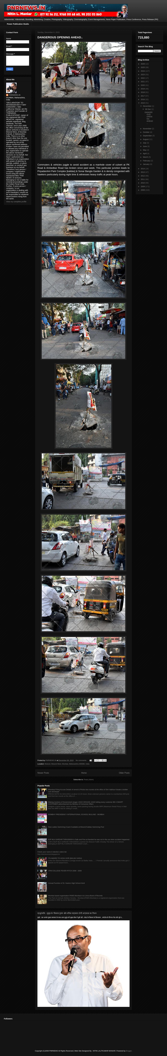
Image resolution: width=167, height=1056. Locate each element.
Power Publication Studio (18, 24)
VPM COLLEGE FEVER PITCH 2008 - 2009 (65, 871)
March (145, 157)
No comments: (81, 760)
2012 (143, 176)
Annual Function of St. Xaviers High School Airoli (66, 883)
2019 (143, 89)
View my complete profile (16, 202)
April (145, 153)
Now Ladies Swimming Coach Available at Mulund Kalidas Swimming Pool (76, 827)
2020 (143, 85)
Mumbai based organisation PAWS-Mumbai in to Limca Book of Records (75, 896)
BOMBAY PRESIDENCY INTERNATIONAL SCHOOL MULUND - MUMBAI (76, 814)
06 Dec (148, 109)
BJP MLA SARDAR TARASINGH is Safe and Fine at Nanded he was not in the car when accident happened (88, 839)
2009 (143, 186)
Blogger (129, 1051)
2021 (143, 82)
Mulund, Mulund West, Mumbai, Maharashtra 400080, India (67, 764)
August (146, 139)
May (145, 150)
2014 (143, 169)
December (147, 106)
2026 (143, 64)
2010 (143, 183)
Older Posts (124, 773)
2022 (143, 78)
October (146, 132)
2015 (143, 103)
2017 (143, 96)
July (145, 143)
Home (84, 773)
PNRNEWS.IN (14, 95)
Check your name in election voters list (52, 852)
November (147, 129)
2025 (143, 67)
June (145, 146)
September (147, 136)
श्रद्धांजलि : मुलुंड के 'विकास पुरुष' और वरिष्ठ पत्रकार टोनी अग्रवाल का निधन (67, 913)
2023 (143, 75)
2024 (143, 71)
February (147, 161)
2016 (143, 99)
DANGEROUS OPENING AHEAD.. (60, 37)
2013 (143, 172)
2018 (143, 92)
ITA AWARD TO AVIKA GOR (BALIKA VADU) (65, 858)
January (146, 164)
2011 (143, 179)
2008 (143, 190)
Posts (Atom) (89, 779)
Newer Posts (43, 773)
